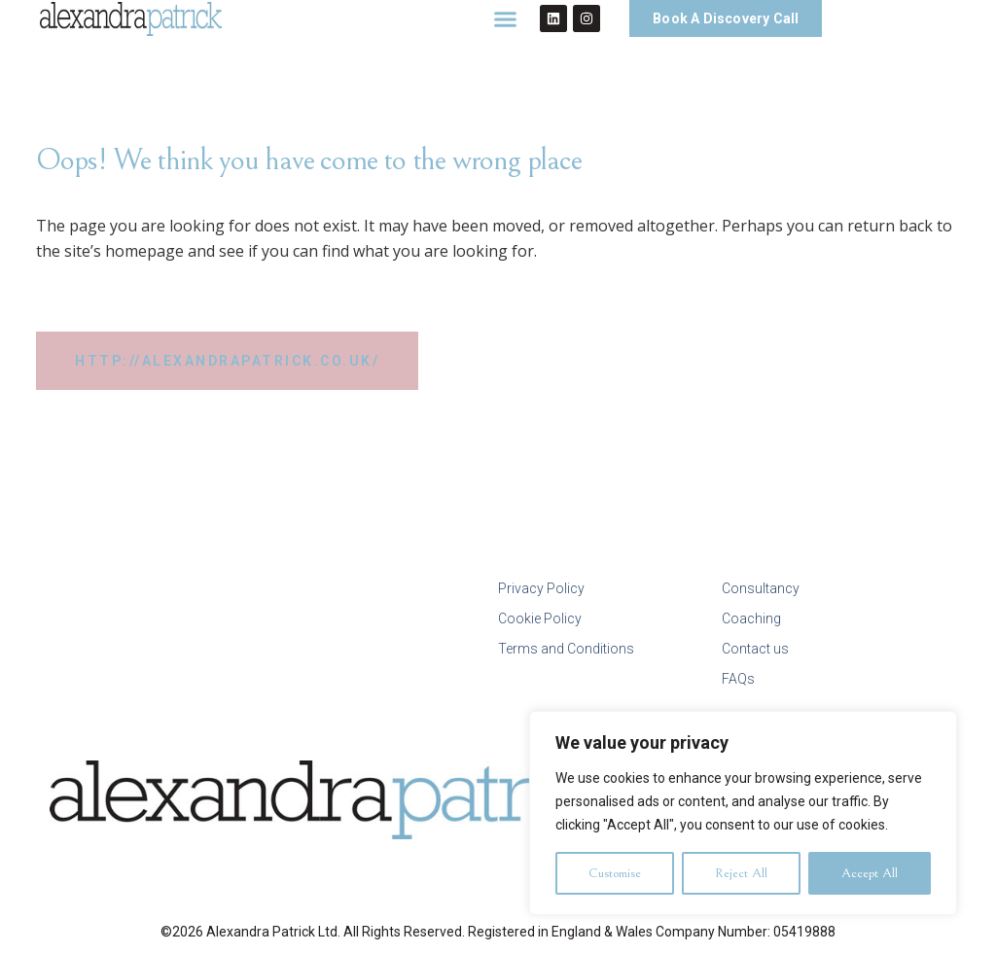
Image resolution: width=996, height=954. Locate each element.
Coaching (751, 618)
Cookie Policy (540, 618)
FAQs (738, 679)
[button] (505, 18)
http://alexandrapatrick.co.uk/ (227, 361)
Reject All (741, 873)
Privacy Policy (541, 588)
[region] (743, 813)
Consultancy (761, 588)
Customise (614, 873)
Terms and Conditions (566, 648)
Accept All (869, 873)
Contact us (755, 648)
